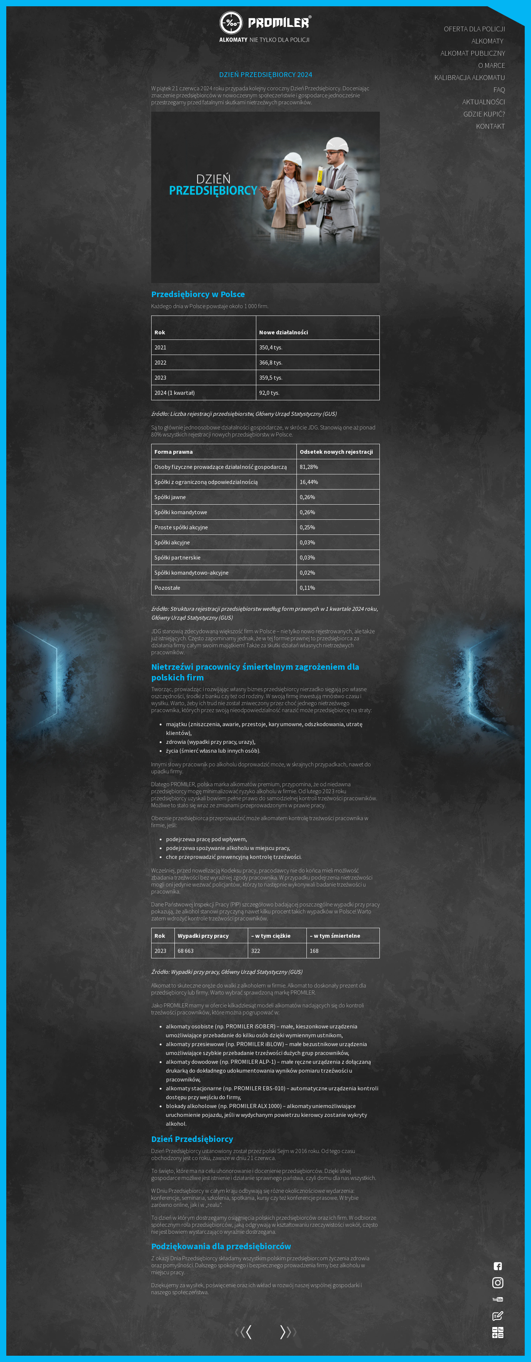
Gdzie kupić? (484, 113)
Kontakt (490, 125)
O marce (491, 65)
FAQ (499, 89)
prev (288, 1335)
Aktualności (483, 101)
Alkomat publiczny (473, 53)
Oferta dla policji (474, 28)
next (243, 1335)
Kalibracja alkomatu (469, 77)
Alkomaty (487, 40)
